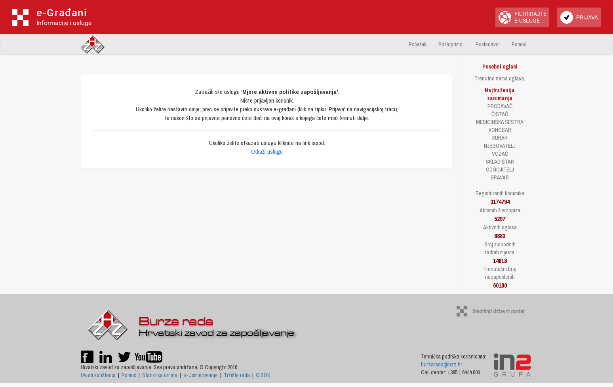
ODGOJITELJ (500, 169)
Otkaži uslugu (267, 151)
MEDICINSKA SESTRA (500, 122)
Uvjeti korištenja (98, 375)
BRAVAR (500, 177)
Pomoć (519, 44)
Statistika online (159, 375)
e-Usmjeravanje (200, 375)
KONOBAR (500, 129)
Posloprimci (451, 44)
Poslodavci (488, 44)
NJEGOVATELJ (500, 145)
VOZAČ (500, 153)
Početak (417, 44)
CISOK (263, 375)
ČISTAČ (499, 114)
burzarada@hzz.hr (441, 364)
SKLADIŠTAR (500, 161)
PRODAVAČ (499, 106)
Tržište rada (237, 375)
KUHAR (500, 137)
